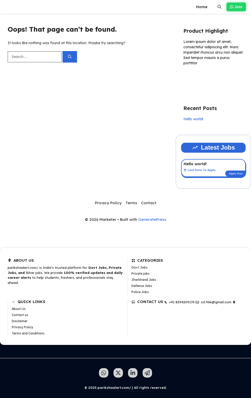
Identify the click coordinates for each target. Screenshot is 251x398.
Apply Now (236, 173)
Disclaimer (20, 321)
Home (201, 6)
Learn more (199, 78)
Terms (131, 202)
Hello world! (193, 119)
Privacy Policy (108, 202)
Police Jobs (140, 292)
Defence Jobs (141, 286)
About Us (19, 309)
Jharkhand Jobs (143, 280)
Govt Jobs (139, 267)
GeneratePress (152, 219)
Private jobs (140, 273)
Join (236, 6)
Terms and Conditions (28, 333)
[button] (219, 7)
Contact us (20, 315)
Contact (148, 202)
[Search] (69, 57)
